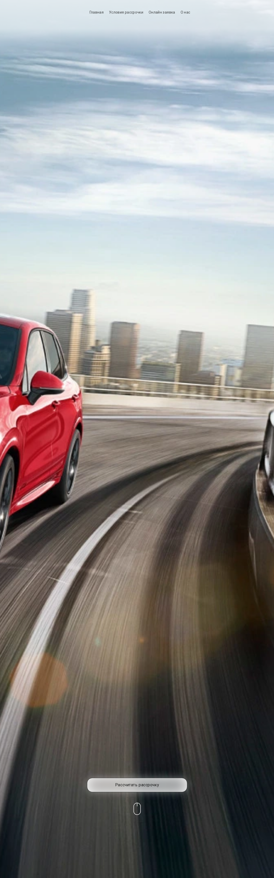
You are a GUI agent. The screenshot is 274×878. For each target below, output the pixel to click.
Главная (97, 12)
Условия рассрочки (126, 12)
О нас (185, 12)
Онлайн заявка (162, 12)
